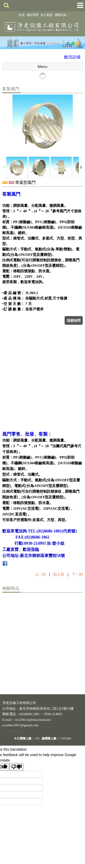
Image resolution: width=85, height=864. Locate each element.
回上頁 (58, 574)
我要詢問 (73, 320)
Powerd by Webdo (12, 731)
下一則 (77, 574)
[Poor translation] (16, 767)
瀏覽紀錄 (60, 15)
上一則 (40, 574)
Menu (42, 66)
